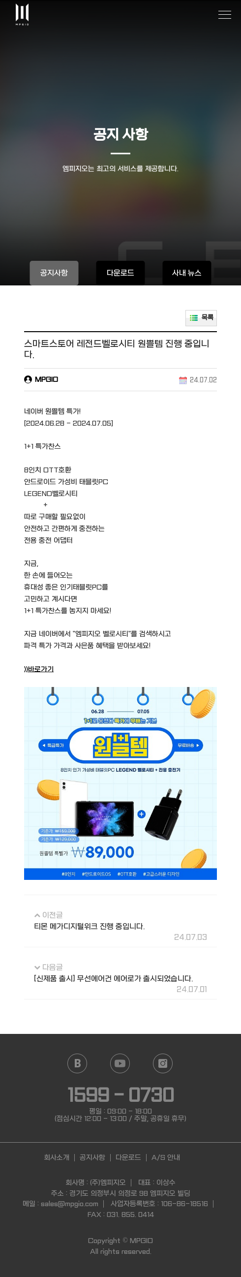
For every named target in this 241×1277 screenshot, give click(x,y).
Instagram (162, 1063)
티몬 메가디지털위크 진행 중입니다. (89, 926)
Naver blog (77, 1063)
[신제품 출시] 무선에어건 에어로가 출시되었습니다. (113, 978)
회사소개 (56, 1157)
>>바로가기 (39, 669)
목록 (207, 317)
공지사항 (54, 273)
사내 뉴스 (187, 273)
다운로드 (120, 273)
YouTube (119, 1063)
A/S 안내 (165, 1157)
